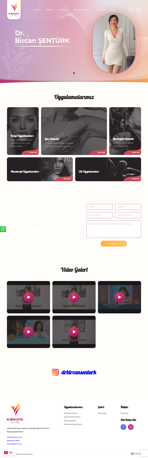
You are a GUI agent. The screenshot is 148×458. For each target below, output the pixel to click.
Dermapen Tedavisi (70, 413)
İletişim (113, 9)
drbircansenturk (79, 372)
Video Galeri (100, 9)
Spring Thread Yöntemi (72, 416)
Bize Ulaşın (124, 413)
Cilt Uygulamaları (70, 420)
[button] (74, 73)
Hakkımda (49, 9)
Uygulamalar (63, 9)
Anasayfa (36, 9)
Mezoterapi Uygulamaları (73, 424)
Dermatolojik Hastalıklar (82, 9)
